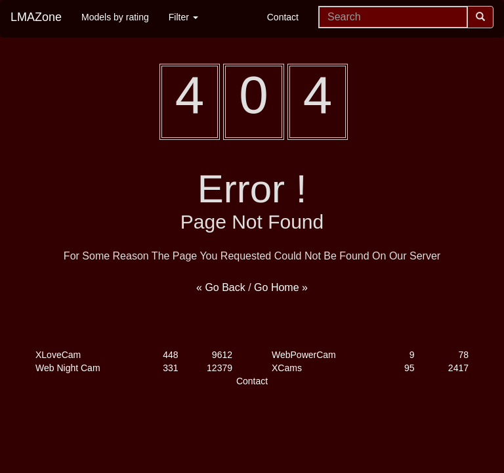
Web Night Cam (67, 368)
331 (170, 368)
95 (409, 368)
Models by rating (115, 17)
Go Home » (281, 287)
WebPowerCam (304, 354)
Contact (283, 17)
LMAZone (36, 17)
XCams (287, 368)
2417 (458, 368)
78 (463, 354)
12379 (219, 368)
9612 (222, 354)
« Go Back (220, 287)
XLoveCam (58, 354)
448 (170, 354)
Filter (183, 17)
